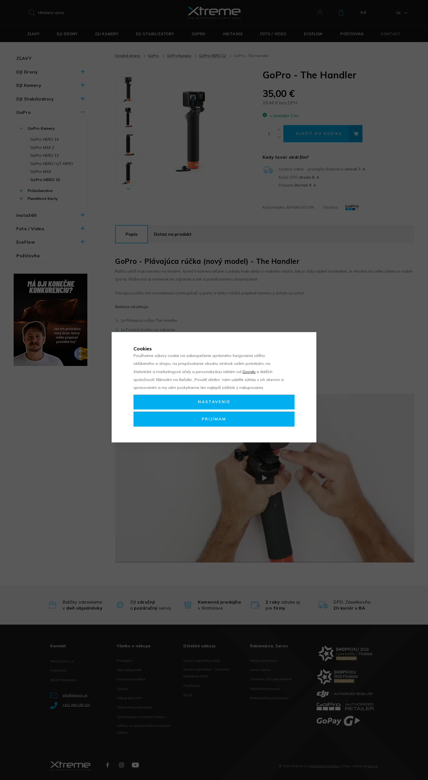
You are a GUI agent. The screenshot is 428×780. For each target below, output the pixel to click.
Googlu (248, 371)
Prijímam (214, 418)
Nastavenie (214, 401)
